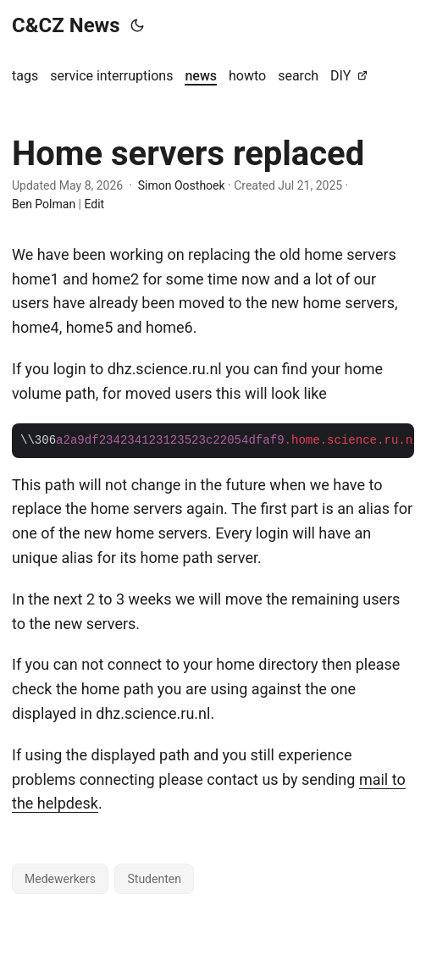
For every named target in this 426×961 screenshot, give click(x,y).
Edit (94, 204)
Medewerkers (60, 879)
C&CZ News (66, 25)
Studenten (153, 879)
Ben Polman (43, 204)
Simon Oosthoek (181, 185)
